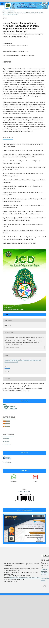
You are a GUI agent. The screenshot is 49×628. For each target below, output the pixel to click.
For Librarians (7, 444)
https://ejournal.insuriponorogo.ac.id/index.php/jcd (24, 578)
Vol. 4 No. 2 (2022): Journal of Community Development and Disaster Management (23, 13)
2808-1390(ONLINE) (24, 491)
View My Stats (7, 462)
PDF (6, 314)
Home (5, 11)
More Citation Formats (12, 347)
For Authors (6, 441)
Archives (11, 11)
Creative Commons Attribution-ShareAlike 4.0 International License (45, 574)
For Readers (6, 438)
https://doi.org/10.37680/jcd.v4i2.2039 (17, 51)
